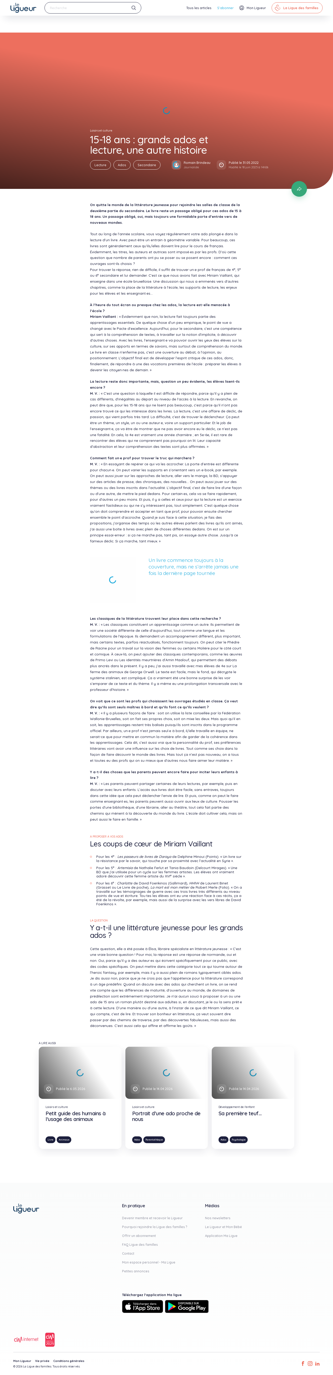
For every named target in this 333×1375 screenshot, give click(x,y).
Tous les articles (199, 8)
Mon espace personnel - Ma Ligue (148, 1262)
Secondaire (147, 165)
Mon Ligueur (22, 1361)
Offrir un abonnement (139, 1236)
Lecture (100, 165)
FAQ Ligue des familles (140, 1244)
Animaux (64, 1139)
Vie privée (42, 1361)
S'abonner (225, 8)
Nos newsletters (217, 1218)
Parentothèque (154, 1139)
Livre (50, 1139)
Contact (128, 1253)
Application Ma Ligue (221, 1236)
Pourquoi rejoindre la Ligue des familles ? (154, 1227)
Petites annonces (135, 1271)
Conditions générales (68, 1361)
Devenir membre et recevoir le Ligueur (152, 1218)
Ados (122, 165)
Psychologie (239, 1139)
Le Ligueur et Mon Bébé (223, 1227)
